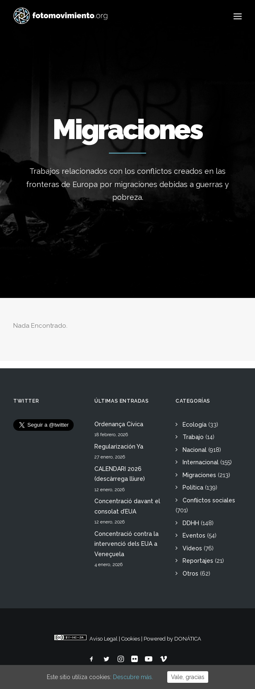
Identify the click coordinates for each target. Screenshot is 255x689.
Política (193, 487)
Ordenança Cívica (118, 424)
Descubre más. (133, 677)
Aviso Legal (103, 639)
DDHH (191, 523)
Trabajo (193, 437)
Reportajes (198, 560)
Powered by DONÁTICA (172, 639)
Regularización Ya (118, 446)
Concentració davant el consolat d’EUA (127, 506)
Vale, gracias (187, 677)
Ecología (195, 424)
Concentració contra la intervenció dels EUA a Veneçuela (126, 544)
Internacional (201, 462)
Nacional (195, 450)
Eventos (194, 535)
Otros (190, 573)
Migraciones (199, 475)
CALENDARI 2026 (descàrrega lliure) (119, 474)
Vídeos (192, 548)
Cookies (130, 639)
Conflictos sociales (209, 500)
